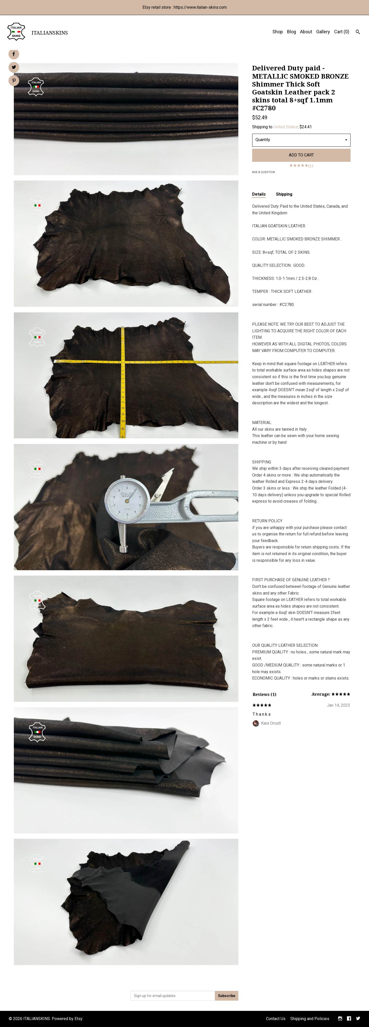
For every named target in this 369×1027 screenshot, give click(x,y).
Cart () (341, 31)
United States (285, 126)
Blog (291, 31)
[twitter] (358, 1019)
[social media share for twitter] (14, 68)
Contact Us (275, 1018)
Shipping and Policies (309, 1018)
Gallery (323, 31)
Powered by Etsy (67, 1018)
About (306, 31)
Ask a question (263, 172)
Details (259, 194)
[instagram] (340, 1019)
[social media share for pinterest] (14, 81)
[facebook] (349, 1019)
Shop (277, 31)
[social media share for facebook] (14, 54)
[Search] (358, 32)
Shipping (284, 194)
